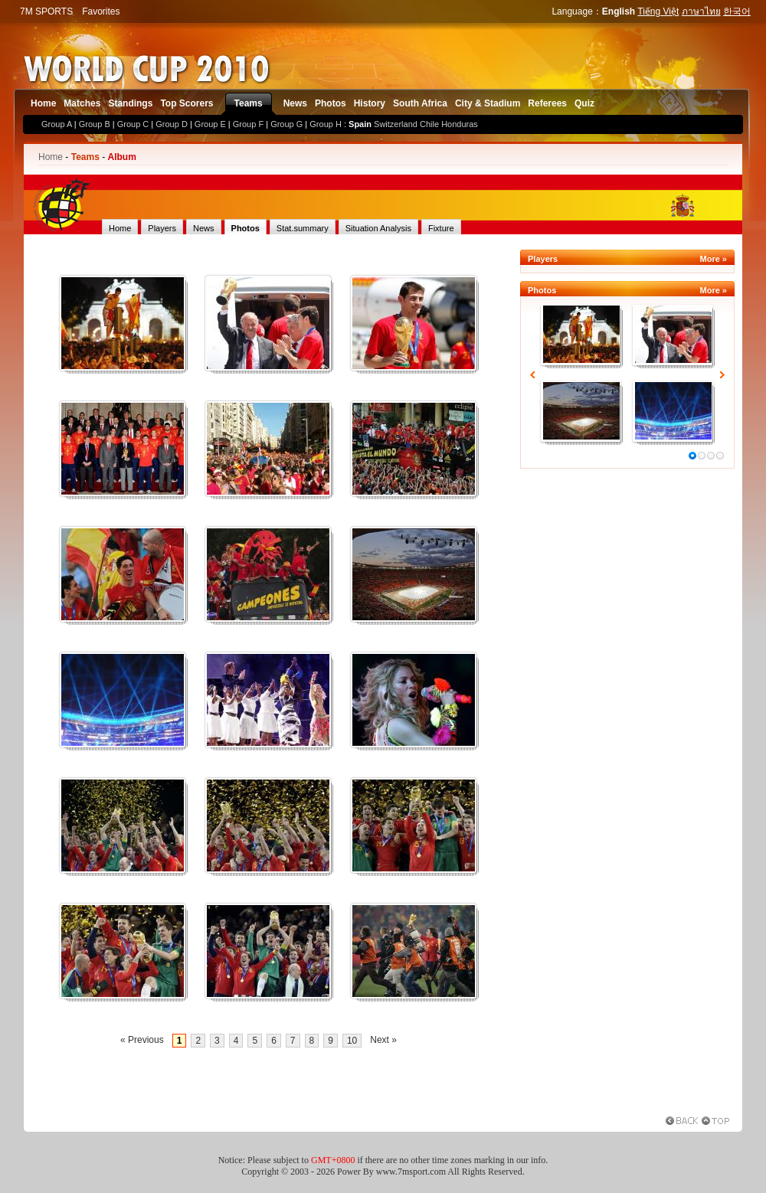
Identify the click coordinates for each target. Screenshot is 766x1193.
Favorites (100, 11)
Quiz (584, 103)
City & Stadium (487, 103)
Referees (547, 103)
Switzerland (395, 124)
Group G (286, 124)
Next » (383, 1039)
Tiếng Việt (658, 11)
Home (43, 103)
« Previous (142, 1039)
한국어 (737, 11)
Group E (210, 124)
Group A (56, 124)
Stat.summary (303, 228)
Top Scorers (186, 103)
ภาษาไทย (701, 11)
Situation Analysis (378, 228)
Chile (429, 124)
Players (162, 228)
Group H (325, 124)
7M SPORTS (46, 11)
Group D (171, 124)
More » (713, 258)
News (295, 103)
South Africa (420, 103)
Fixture (441, 228)
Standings (130, 103)
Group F (248, 124)
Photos (330, 103)
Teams (248, 103)
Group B (94, 124)
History (369, 103)
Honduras (459, 124)
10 (352, 1040)
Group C (133, 124)
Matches (82, 103)
